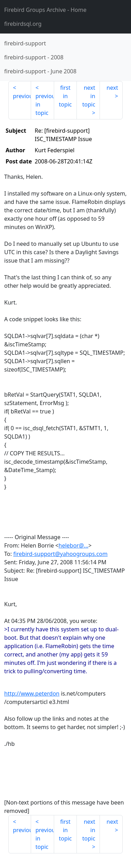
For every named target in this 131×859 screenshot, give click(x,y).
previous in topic (44, 104)
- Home (45, 10)
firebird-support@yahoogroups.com (60, 554)
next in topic (88, 96)
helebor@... (73, 545)
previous (22, 96)
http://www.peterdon (31, 693)
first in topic (65, 96)
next (112, 87)
